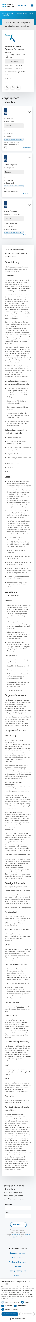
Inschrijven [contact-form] (18, 1224)
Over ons (17, 1266)
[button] (18, 1319)
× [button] (34, 1280)
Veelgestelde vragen (17, 1262)
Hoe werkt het (17, 1257)
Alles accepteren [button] (10, 1314)
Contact (17, 1275)
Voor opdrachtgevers (17, 1271)
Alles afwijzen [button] (27, 1314)
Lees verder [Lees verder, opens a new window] (13, 1298)
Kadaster (8, 52)
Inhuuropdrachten (8, 14)
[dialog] (18, 1300)
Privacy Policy (16, 1235)
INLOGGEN (22, 5)
